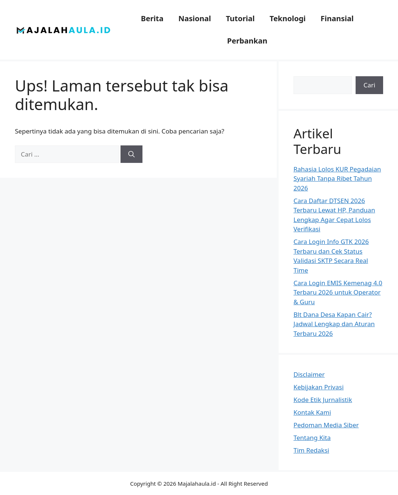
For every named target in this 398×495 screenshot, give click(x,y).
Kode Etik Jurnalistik (322, 399)
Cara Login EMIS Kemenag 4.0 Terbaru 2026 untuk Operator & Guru (337, 292)
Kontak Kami (312, 412)
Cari (369, 85)
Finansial (337, 18)
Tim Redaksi (311, 450)
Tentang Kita (312, 437)
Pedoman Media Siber (326, 425)
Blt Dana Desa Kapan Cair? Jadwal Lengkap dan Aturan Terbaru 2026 (334, 324)
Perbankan (247, 41)
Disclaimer (309, 374)
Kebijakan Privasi (318, 387)
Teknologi (288, 18)
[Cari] (131, 154)
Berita (152, 18)
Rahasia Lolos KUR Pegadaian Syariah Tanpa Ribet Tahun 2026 (337, 178)
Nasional (194, 18)
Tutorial (240, 18)
